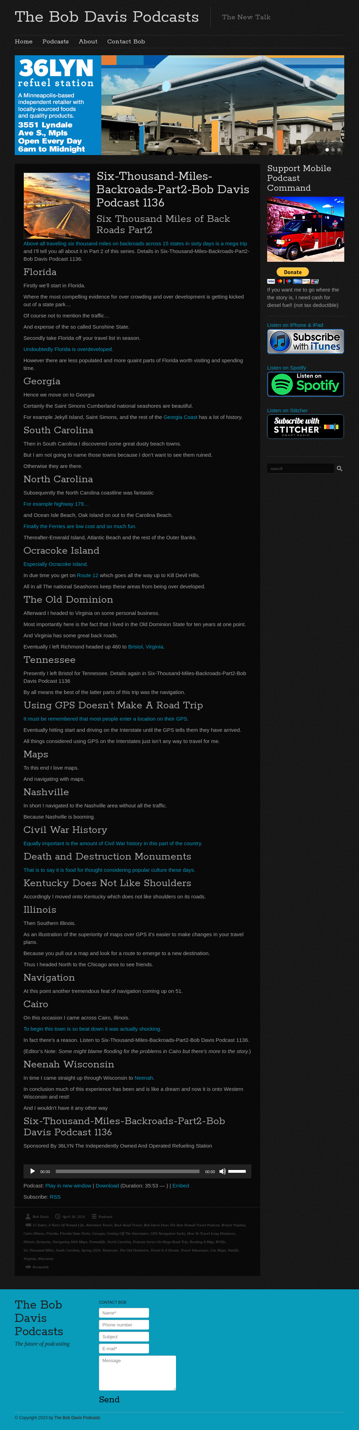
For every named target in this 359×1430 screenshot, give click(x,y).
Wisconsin (46, 1258)
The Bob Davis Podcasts (107, 17)
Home (24, 41)
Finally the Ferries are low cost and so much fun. (80, 526)
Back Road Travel (128, 1225)
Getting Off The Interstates (127, 1233)
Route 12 (88, 575)
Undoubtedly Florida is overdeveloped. (68, 349)
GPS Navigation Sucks (167, 1233)
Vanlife (233, 1250)
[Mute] (222, 1171)
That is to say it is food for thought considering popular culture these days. (109, 870)
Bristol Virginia (233, 1225)
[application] (137, 1171)
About (88, 41)
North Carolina (119, 1242)
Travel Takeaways (195, 1250)
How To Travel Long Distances (211, 1233)
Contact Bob (126, 41)
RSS (55, 1197)
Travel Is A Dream (164, 1250)
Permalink (41, 1267)
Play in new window (69, 1186)
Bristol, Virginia (145, 647)
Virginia (29, 1258)
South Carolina (67, 1250)
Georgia (98, 1233)
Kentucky (43, 1242)
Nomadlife (97, 1242)
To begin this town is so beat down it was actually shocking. (92, 1029)
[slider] (128, 1171)
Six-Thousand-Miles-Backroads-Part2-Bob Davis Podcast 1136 (172, 190)
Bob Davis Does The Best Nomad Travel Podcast (181, 1225)
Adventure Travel (99, 1225)
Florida (52, 1233)
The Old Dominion (134, 1250)
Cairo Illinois (33, 1233)
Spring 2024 (90, 1250)
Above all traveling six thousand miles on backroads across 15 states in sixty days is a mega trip (135, 243)
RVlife (220, 1242)
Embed (180, 1186)
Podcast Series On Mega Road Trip (160, 1242)
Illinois (28, 1242)
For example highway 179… (56, 504)
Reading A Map (202, 1242)
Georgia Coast (180, 417)
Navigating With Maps (70, 1242)
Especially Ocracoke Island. (55, 564)
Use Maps (218, 1250)
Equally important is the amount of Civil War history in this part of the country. (112, 843)
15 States (40, 1225)
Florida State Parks (75, 1233)
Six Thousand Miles (38, 1250)
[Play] (32, 1171)
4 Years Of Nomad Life (66, 1225)
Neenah (144, 1078)
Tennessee (110, 1250)
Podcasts (55, 41)
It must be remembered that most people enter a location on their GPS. (106, 719)
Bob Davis (41, 1216)
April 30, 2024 (73, 1216)
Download (107, 1186)
